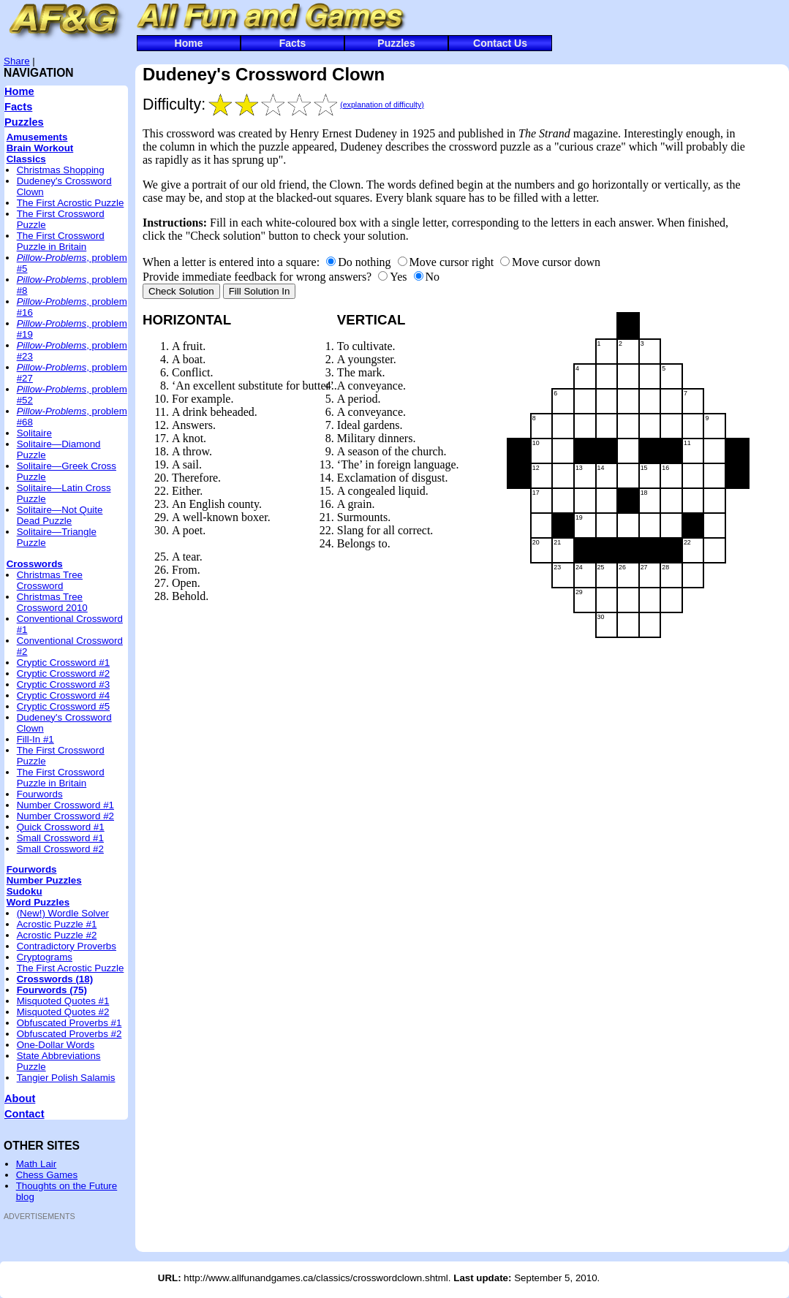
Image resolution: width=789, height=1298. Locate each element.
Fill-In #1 (35, 739)
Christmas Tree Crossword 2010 (52, 602)
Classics (26, 158)
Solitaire (34, 433)
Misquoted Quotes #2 (63, 1011)
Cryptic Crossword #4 (63, 695)
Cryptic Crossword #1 (63, 662)
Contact (24, 1114)
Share (17, 61)
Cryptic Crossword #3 (63, 684)
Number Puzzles (44, 880)
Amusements (37, 137)
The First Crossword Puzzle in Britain (61, 241)
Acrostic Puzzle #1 (57, 924)
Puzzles (396, 43)
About (19, 1098)
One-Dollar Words (55, 1044)
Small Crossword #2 (60, 848)
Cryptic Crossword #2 (63, 673)
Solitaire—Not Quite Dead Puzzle (60, 515)
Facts (292, 43)
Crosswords (35, 563)
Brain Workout (40, 148)
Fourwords (40, 794)
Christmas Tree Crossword (50, 580)
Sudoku (24, 891)
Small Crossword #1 (60, 837)
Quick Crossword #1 (61, 826)
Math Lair (36, 1163)
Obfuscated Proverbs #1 (69, 1022)
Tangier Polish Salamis (66, 1077)
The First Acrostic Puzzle (70, 202)
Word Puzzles (38, 902)
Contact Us (500, 43)
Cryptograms (44, 957)
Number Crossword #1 (65, 805)
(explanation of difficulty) (382, 104)
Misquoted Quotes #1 (63, 1000)
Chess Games (47, 1174)
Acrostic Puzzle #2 (57, 935)
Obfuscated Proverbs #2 (69, 1033)
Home (189, 43)
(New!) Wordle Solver (63, 913)
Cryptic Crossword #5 (63, 706)
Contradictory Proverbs (66, 946)
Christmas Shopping (61, 169)
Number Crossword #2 (65, 816)
